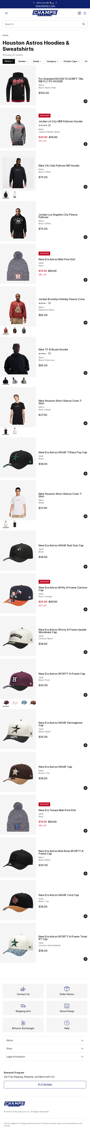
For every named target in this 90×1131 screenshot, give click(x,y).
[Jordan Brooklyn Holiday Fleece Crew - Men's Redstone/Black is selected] (6, 330)
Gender (23, 61)
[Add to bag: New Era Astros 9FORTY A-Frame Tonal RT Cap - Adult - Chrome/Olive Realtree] (85, 959)
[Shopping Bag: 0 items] (85, 13)
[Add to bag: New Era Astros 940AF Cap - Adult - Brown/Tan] (85, 788)
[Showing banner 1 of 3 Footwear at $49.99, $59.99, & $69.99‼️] (45, 4)
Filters (8, 61)
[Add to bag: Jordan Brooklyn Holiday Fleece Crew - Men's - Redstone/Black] (85, 323)
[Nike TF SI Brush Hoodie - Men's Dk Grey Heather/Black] (15, 381)
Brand (37, 61)
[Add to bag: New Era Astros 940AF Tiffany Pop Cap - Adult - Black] (85, 473)
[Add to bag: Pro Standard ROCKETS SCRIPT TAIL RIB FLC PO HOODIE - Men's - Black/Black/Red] (85, 101)
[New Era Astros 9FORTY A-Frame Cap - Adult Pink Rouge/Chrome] (15, 702)
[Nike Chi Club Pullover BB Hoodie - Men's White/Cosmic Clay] (15, 194)
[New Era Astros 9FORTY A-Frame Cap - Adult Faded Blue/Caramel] (24, 702)
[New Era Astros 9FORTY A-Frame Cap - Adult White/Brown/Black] (33, 702)
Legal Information (45, 1056)
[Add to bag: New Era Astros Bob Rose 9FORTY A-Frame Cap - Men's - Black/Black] (85, 873)
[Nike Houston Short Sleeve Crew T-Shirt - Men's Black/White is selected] (6, 431)
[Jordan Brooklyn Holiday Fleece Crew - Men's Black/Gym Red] (15, 330)
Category (52, 61)
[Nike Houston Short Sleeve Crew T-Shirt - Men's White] (15, 431)
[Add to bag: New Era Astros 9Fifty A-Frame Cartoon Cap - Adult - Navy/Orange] (85, 609)
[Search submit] (83, 24)
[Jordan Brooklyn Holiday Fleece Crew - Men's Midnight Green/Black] (24, 330)
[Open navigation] (6, 13)
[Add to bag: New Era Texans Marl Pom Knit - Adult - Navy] (85, 831)
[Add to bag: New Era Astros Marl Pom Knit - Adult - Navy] (85, 280)
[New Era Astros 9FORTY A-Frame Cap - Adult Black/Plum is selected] (6, 702)
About (45, 1040)
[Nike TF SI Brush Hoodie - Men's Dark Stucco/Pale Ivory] (24, 381)
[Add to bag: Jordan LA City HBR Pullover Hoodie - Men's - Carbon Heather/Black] (85, 144)
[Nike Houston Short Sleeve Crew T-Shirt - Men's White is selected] (6, 524)
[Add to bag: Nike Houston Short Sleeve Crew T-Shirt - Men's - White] (85, 516)
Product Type (71, 61)
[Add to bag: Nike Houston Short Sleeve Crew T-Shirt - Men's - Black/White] (85, 423)
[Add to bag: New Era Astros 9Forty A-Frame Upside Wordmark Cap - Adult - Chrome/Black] (85, 652)
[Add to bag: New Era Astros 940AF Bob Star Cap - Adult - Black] (85, 567)
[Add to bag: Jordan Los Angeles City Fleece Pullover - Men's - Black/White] (85, 237)
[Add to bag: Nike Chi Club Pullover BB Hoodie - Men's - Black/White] (85, 187)
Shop (45, 1048)
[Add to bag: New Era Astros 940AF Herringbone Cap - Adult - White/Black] (85, 745)
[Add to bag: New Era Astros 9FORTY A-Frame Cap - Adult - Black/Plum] (85, 695)
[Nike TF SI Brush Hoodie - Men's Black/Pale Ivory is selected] (6, 381)
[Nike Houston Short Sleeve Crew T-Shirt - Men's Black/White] (15, 524)
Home (5, 35)
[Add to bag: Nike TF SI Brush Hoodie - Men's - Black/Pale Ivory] (85, 373)
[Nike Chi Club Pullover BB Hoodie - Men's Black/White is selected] (6, 194)
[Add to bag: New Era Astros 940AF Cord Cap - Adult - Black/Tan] (85, 916)
